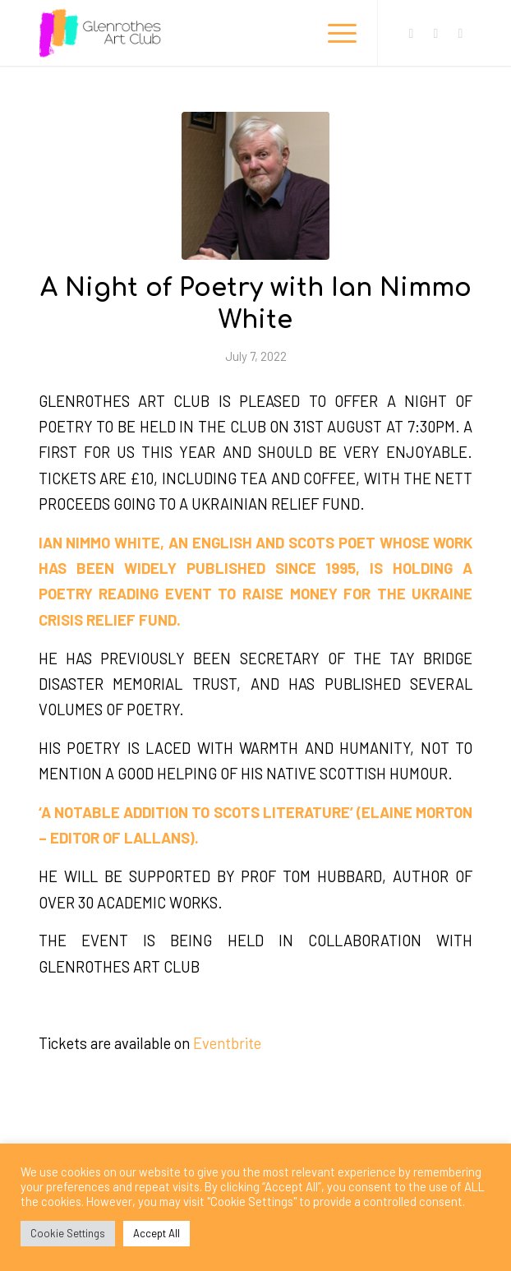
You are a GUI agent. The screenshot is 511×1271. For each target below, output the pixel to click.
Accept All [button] (156, 1233)
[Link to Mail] (460, 33)
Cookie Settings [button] (67, 1233)
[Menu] (334, 33)
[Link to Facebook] (410, 33)
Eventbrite (227, 1043)
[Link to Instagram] (435, 33)
